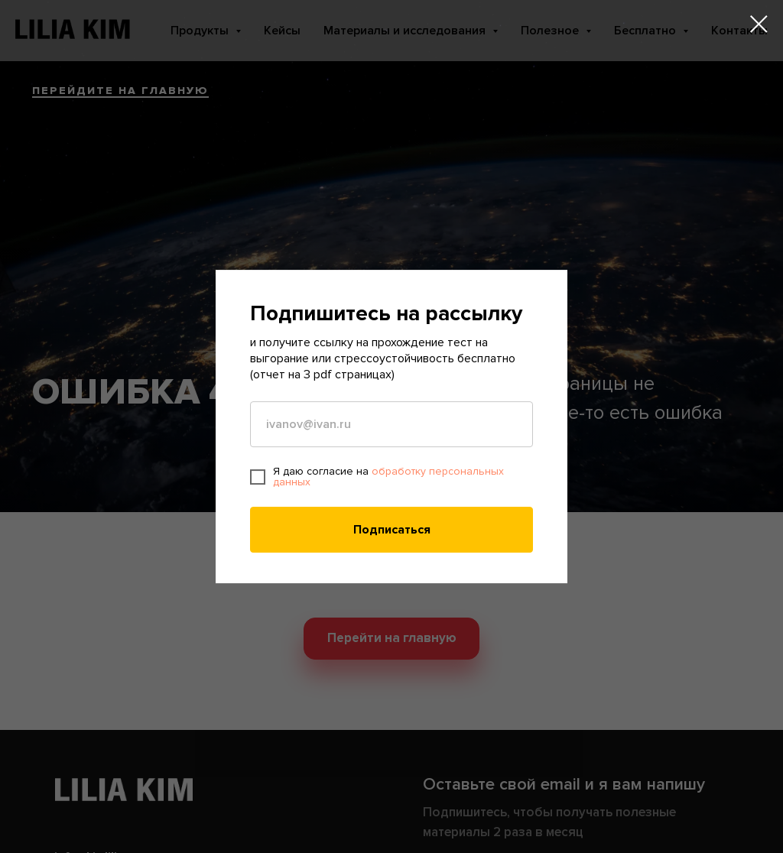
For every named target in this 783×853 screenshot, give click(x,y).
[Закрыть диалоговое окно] (758, 24)
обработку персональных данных (388, 476)
